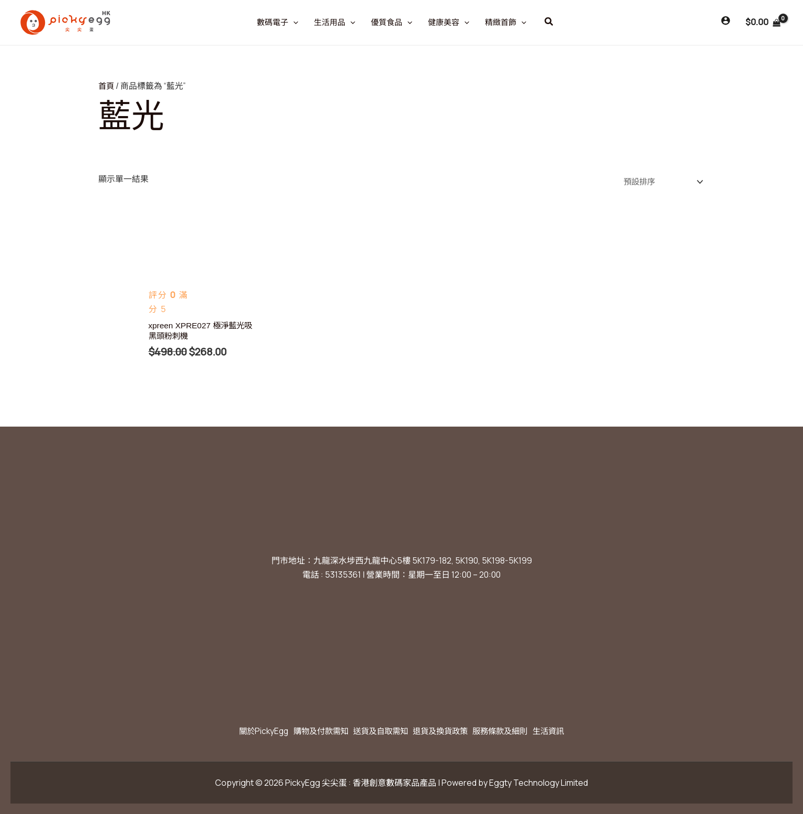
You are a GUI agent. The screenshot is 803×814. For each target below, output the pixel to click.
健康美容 (448, 22)
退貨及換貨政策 (444, 731)
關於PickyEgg (247, 731)
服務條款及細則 (511, 731)
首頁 (106, 85)
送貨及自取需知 (377, 731)
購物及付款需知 (310, 731)
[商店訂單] (658, 180)
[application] (293, 22)
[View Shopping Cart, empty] (763, 22)
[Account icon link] (725, 20)
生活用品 (334, 22)
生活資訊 (565, 731)
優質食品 (391, 22)
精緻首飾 (505, 22)
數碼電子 (277, 22)
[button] (549, 22)
